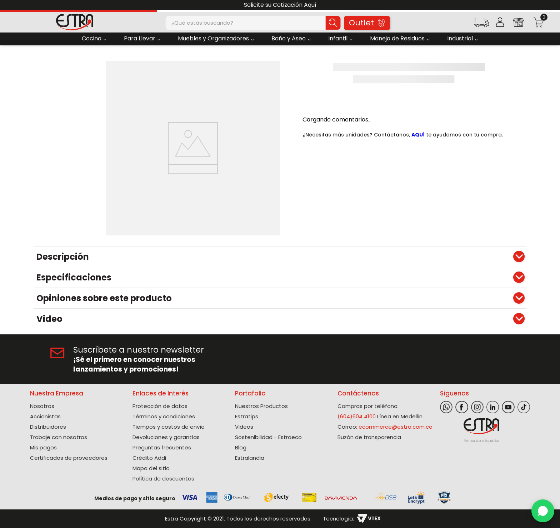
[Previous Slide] (8, 5)
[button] (481, 25)
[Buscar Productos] (333, 23)
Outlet (367, 22)
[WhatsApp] (542, 510)
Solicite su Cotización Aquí (280, 5)
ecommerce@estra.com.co (395, 426)
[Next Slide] (552, 5)
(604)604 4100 (357, 416)
